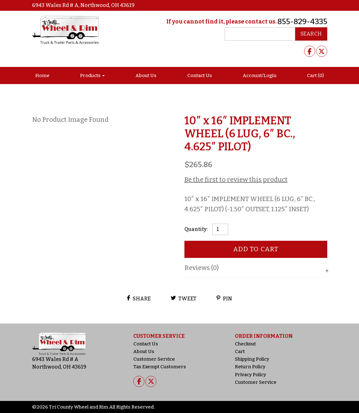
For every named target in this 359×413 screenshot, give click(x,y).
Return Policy (250, 367)
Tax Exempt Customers (159, 367)
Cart (240, 351)
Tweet (183, 298)
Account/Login (259, 75)
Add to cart (255, 249)
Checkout (245, 344)
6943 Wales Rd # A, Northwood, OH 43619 (83, 5)
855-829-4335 (302, 21)
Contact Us (199, 75)
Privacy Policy (250, 374)
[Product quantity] (220, 229)
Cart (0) (315, 75)
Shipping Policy (252, 359)
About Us (146, 75)
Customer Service (154, 359)
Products (90, 75)
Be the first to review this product (236, 179)
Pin (224, 298)
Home (42, 75)
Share (139, 298)
